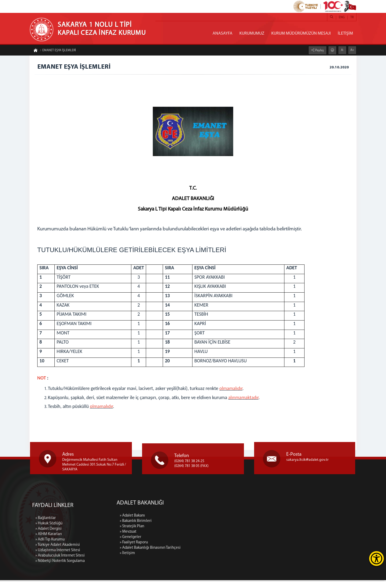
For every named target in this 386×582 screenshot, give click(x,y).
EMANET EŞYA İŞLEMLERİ (58, 51)
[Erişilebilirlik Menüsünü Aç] (376, 558)
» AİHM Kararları (48, 576)
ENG (342, 17)
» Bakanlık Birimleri (178, 523)
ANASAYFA (222, 33)
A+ (352, 49)
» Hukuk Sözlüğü (48, 565)
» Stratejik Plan (174, 528)
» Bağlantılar (45, 560)
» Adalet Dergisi (48, 571)
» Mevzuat (170, 534)
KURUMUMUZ (251, 33)
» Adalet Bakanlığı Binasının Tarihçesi (192, 550)
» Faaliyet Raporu (176, 544)
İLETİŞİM (345, 33)
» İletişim (170, 555)
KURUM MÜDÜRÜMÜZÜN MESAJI (301, 33)
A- (342, 49)
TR (352, 17)
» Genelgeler (173, 539)
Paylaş (319, 49)
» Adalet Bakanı (175, 517)
